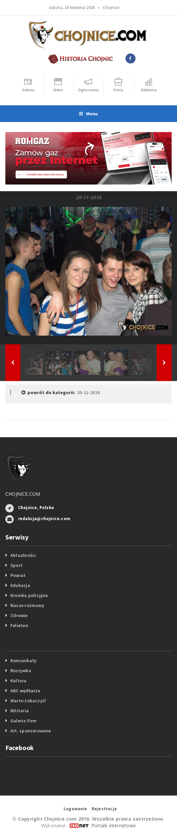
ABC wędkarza (25, 691)
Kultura (18, 681)
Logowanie (75, 809)
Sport (16, 565)
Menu (88, 113)
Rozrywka (20, 671)
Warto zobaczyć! (28, 701)
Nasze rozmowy (27, 605)
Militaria (19, 711)
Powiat (17, 575)
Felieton (19, 625)
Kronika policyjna (29, 595)
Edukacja (20, 585)
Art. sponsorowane (30, 731)
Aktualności (23, 555)
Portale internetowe (113, 825)
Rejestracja (104, 809)
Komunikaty (23, 660)
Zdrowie (18, 615)
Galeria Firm (23, 721)
